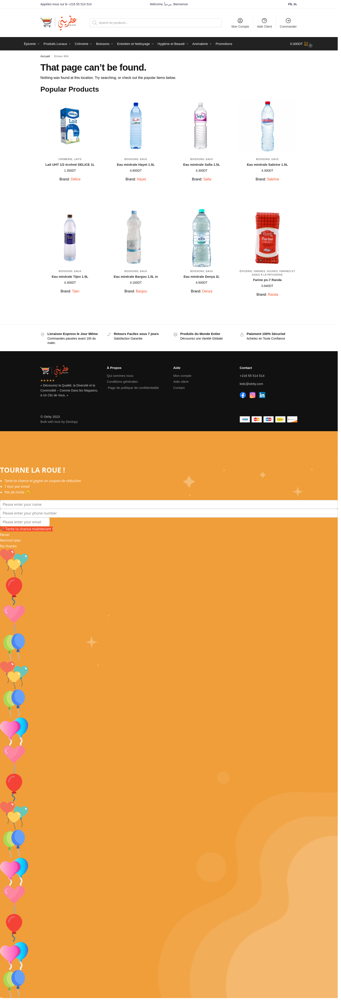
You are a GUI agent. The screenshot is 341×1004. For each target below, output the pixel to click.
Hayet (141, 179)
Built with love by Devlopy (59, 422)
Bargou (141, 291)
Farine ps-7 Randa (267, 280)
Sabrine (273, 179)
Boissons (131, 159)
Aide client (180, 381)
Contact (179, 388)
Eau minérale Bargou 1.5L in (136, 276)
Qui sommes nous (120, 375)
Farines (259, 271)
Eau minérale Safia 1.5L (201, 164)
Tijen (75, 291)
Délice (75, 179)
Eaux (143, 159)
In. (295, 4)
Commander (288, 23)
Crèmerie (65, 159)
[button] (302, 43)
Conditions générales (122, 381)
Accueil (45, 56)
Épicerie (246, 271)
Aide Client (264, 23)
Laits (77, 159)
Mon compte (182, 375)
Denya (207, 291)
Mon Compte (240, 23)
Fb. (291, 4)
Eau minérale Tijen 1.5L (70, 276)
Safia (207, 179)
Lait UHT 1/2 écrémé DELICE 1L (70, 164)
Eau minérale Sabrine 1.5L (267, 164)
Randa (273, 294)
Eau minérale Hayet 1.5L (136, 164)
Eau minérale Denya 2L (202, 276)
